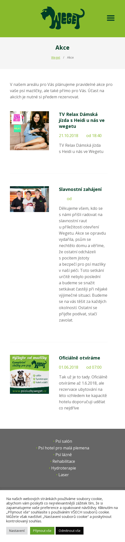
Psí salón (63, 441)
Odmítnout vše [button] (70, 530)
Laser (63, 474)
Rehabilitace (63, 461)
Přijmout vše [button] (42, 530)
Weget (55, 57)
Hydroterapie (63, 468)
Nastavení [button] (17, 530)
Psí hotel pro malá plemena (63, 448)
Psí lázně (63, 454)
